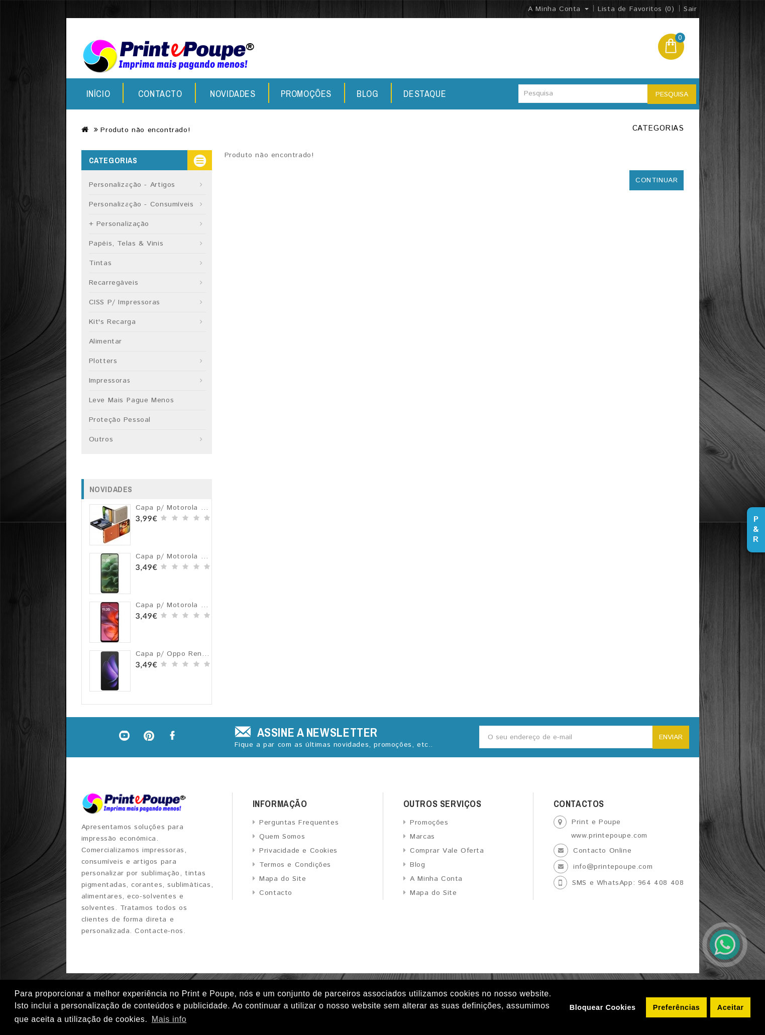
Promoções (236, 93)
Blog (301, 93)
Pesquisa (671, 94)
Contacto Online (602, 851)
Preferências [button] (676, 1007)
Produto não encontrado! (145, 130)
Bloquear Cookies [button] (603, 1007)
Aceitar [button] (730, 1007)
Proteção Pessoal (120, 420)
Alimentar (105, 341)
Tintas (100, 263)
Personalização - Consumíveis (141, 204)
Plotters (103, 361)
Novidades (160, 93)
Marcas (422, 837)
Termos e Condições (295, 865)
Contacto (432, 93)
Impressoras (110, 381)
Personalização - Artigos (132, 185)
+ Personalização (119, 224)
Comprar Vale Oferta (447, 851)
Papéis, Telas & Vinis (126, 244)
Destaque (361, 93)
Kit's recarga (112, 322)
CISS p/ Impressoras (124, 302)
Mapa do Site (282, 879)
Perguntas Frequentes (299, 823)
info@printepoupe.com (612, 867)
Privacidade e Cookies (298, 851)
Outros (101, 439)
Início (98, 93)
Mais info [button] (169, 1019)
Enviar (671, 737)
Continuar (656, 180)
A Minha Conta (436, 879)
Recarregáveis (114, 283)
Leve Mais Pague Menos (131, 400)
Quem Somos (282, 837)
